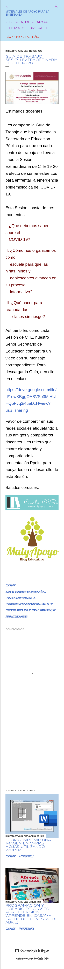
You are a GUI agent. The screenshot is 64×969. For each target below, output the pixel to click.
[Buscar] (56, 5)
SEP (53, 610)
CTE (51, 604)
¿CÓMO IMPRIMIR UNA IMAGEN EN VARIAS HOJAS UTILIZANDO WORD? (28, 845)
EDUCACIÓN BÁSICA (14, 610)
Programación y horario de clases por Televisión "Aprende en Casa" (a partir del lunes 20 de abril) (31, 914)
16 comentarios (26, 928)
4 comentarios (26, 856)
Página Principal (17, 36)
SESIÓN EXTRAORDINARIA (16, 616)
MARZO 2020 (45, 610)
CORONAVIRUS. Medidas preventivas (22, 604)
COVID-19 (44, 604)
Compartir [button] (10, 585)
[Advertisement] (32, 749)
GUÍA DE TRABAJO (31, 610)
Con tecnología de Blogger (32, 951)
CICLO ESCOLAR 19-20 (25, 598)
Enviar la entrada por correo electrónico (25, 591)
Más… (35, 36)
